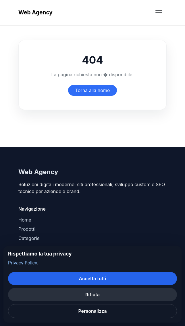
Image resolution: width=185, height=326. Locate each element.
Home (24, 220)
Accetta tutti (92, 278)
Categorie (29, 238)
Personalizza (92, 311)
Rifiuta (92, 295)
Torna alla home (92, 90)
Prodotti (26, 229)
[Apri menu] (159, 12)
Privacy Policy (22, 263)
